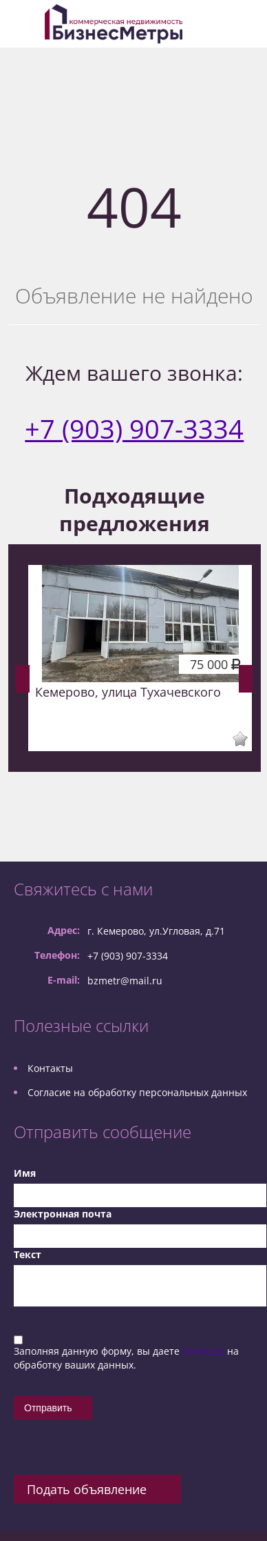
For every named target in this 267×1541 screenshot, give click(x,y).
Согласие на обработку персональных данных (137, 1092)
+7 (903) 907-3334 (134, 428)
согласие (204, 1351)
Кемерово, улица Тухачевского (128, 692)
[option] (140, 658)
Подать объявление (87, 1489)
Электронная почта (62, 1213)
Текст (27, 1254)
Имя (25, 1173)
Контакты (50, 1068)
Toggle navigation (26, 24)
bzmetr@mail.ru (124, 980)
